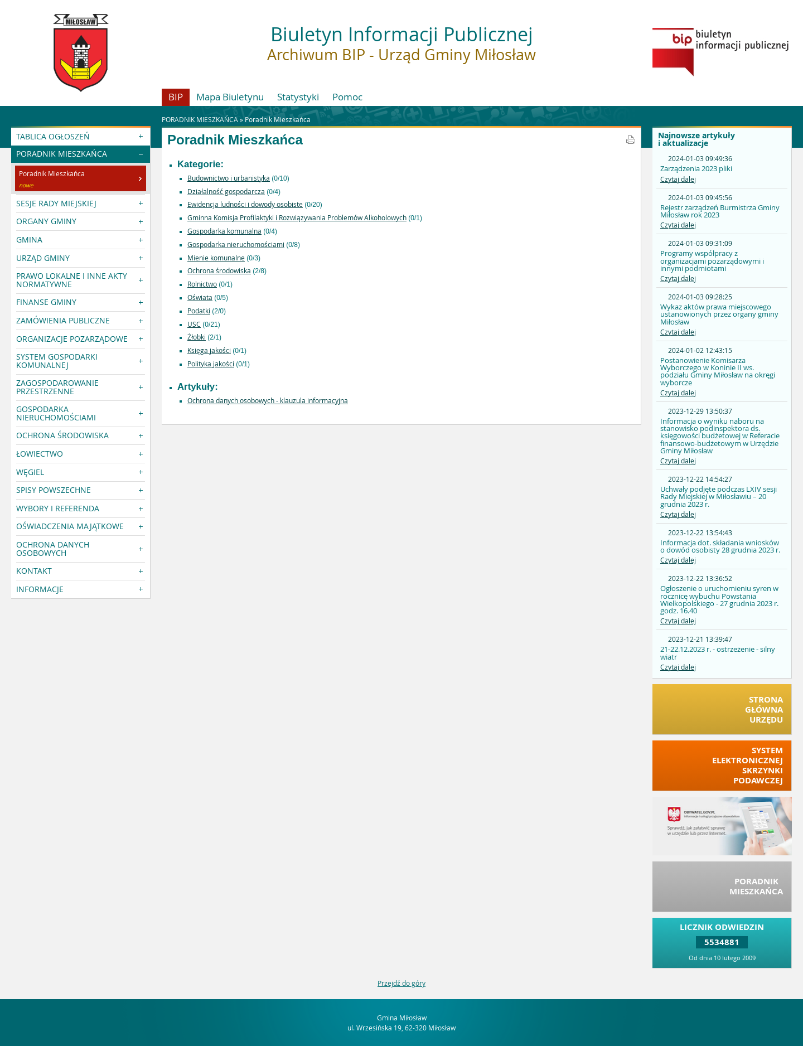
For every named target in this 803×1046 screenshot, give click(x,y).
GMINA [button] (29, 239)
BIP (175, 96)
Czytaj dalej (678, 179)
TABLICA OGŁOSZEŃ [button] (53, 136)
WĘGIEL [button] (30, 472)
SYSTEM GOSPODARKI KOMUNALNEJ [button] (57, 360)
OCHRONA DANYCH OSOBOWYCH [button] (52, 548)
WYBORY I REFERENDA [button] (57, 508)
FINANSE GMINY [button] (46, 302)
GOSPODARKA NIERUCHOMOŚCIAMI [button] (56, 413)
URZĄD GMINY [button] (43, 258)
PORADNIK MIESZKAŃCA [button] (61, 153)
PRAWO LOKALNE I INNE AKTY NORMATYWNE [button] (71, 279)
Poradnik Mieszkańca (278, 119)
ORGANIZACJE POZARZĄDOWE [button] (72, 338)
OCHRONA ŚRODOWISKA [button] (62, 435)
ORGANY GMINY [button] (46, 221)
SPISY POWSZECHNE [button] (53, 490)
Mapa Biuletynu (230, 96)
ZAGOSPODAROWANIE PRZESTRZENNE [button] (57, 386)
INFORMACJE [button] (40, 589)
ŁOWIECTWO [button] (39, 453)
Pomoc (347, 96)
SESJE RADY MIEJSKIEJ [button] (56, 203)
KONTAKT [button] (34, 570)
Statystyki (298, 96)
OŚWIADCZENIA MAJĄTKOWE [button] (70, 526)
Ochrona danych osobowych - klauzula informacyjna (267, 400)
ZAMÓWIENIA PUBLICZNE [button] (63, 320)
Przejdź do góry (401, 983)
